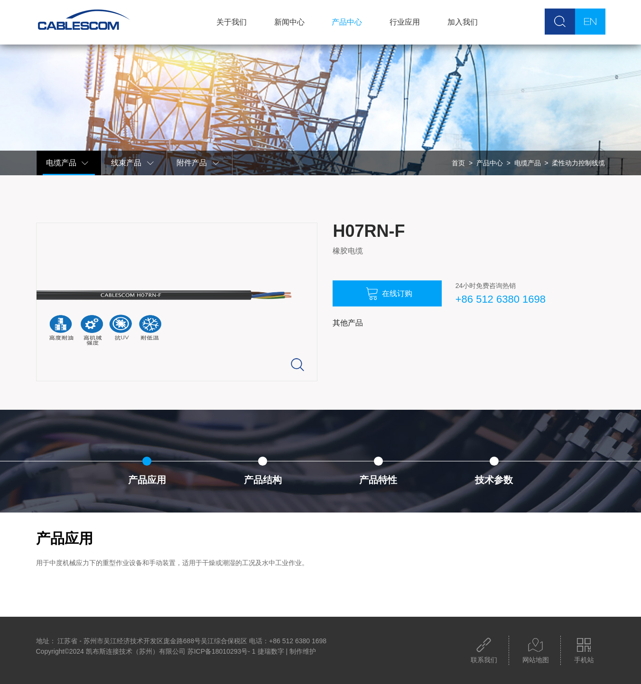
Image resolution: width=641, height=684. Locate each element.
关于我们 (231, 22)
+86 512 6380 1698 (500, 299)
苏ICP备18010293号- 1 (221, 651)
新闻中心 (289, 22)
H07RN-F (369, 231)
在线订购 (389, 293)
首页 (458, 163)
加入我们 (462, 22)
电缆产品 (68, 163)
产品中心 (347, 22)
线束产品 (133, 163)
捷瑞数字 (271, 651)
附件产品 (198, 163)
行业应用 (405, 22)
